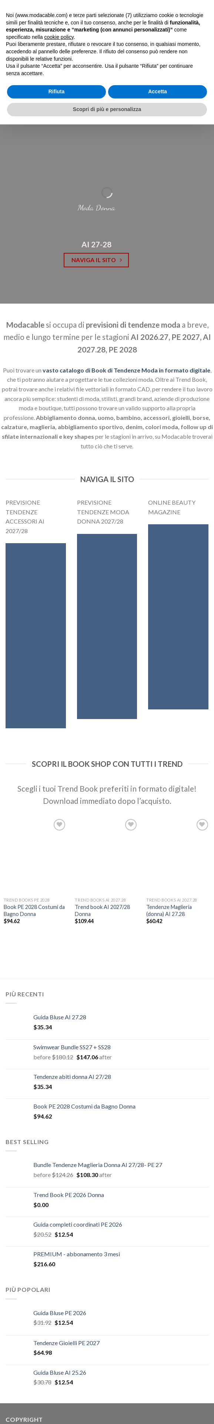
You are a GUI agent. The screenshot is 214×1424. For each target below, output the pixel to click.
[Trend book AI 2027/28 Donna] (107, 855)
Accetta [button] (157, 91)
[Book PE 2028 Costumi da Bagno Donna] (36, 855)
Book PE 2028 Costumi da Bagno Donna (34, 910)
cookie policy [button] (59, 37)
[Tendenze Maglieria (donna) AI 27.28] (178, 855)
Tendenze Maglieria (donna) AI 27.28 (169, 910)
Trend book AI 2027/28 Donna (102, 910)
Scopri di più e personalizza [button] (107, 109)
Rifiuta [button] (57, 91)
